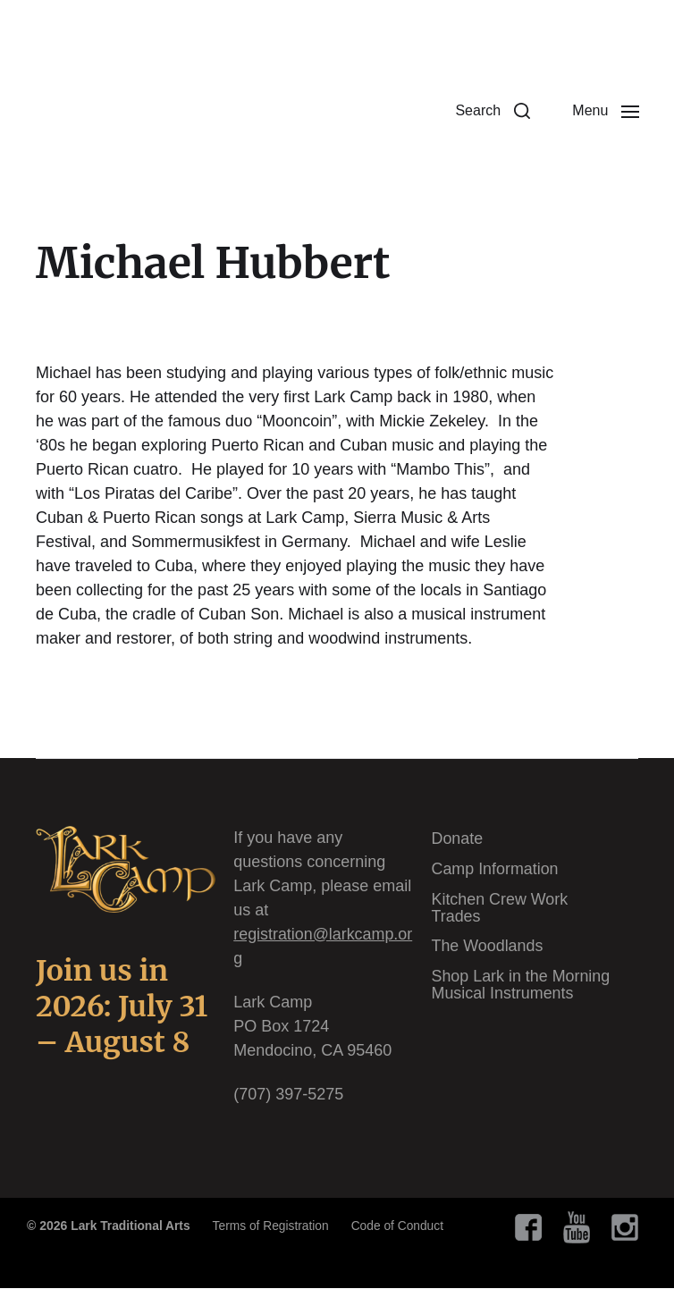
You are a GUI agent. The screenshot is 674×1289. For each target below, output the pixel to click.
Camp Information (496, 869)
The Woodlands (488, 944)
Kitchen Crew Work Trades (500, 906)
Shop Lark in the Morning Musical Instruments (521, 981)
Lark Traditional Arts (131, 1227)
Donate (458, 839)
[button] (489, 112)
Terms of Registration (274, 1227)
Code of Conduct (402, 1227)
